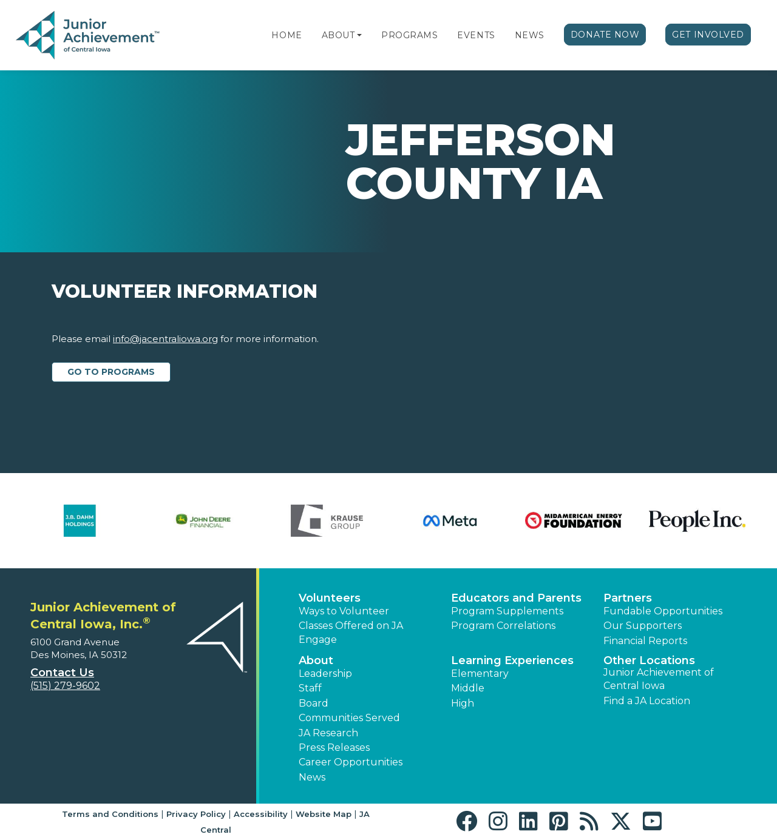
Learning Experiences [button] (512, 660)
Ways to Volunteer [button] (344, 611)
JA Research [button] (328, 733)
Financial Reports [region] (645, 641)
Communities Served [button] (349, 718)
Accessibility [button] (261, 814)
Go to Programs (111, 371)
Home (286, 35)
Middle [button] (467, 688)
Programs (409, 35)
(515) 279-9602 (65, 685)
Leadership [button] (325, 673)
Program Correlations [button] (503, 625)
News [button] (312, 777)
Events (476, 35)
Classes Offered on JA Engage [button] (351, 632)
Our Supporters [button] (642, 625)
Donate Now (605, 34)
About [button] (316, 660)
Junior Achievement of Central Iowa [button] (658, 679)
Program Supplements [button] (507, 611)
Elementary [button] (480, 673)
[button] (359, 35)
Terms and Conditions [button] (110, 814)
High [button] (462, 703)
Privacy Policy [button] (196, 814)
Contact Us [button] (62, 672)
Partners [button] (627, 598)
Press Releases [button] (334, 747)
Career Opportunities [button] (350, 762)
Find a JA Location (646, 701)
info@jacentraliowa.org (165, 338)
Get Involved (708, 34)
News (530, 35)
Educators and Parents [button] (516, 598)
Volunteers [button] (330, 598)
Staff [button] (310, 688)
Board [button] (313, 703)
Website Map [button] (323, 814)
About (338, 35)
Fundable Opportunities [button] (662, 611)
